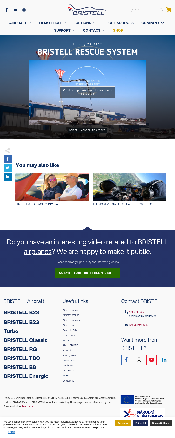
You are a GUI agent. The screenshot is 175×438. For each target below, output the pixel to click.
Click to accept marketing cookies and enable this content (87, 92)
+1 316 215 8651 (137, 312)
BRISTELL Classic (26, 340)
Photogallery (69, 355)
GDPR (11, 432)
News (66, 340)
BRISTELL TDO (22, 358)
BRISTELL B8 (20, 367)
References (69, 335)
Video (102, 130)
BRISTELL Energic (26, 376)
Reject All (140, 423)
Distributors (69, 370)
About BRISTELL (71, 345)
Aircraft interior (71, 315)
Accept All (123, 423)
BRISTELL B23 (21, 312)
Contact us (68, 380)
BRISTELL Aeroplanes (83, 130)
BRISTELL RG (20, 349)
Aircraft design (70, 325)
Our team (68, 365)
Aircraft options (71, 310)
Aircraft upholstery (73, 320)
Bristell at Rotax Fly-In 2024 (52, 191)
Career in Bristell (71, 330)
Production (68, 350)
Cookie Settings (160, 423)
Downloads (69, 360)
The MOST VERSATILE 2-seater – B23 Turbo (129, 191)
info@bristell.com (138, 325)
